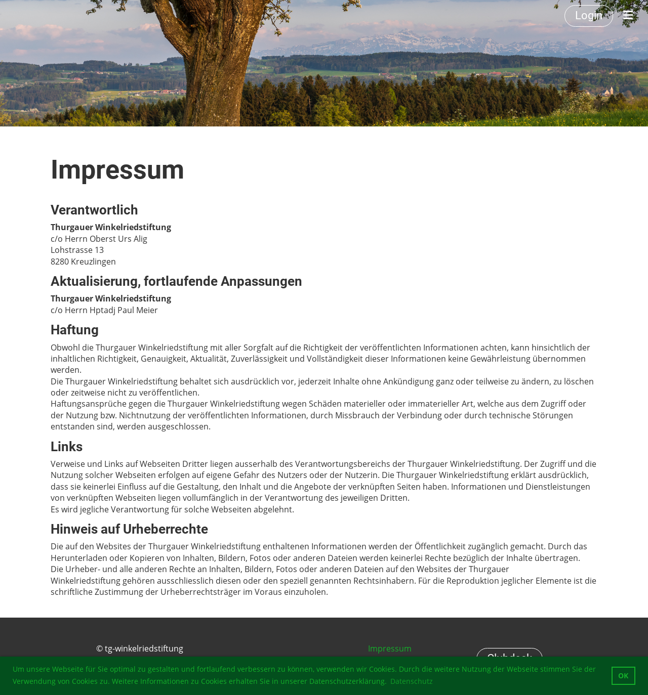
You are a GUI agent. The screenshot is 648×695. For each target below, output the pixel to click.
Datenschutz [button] (411, 681)
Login (588, 15)
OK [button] (623, 675)
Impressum (390, 648)
